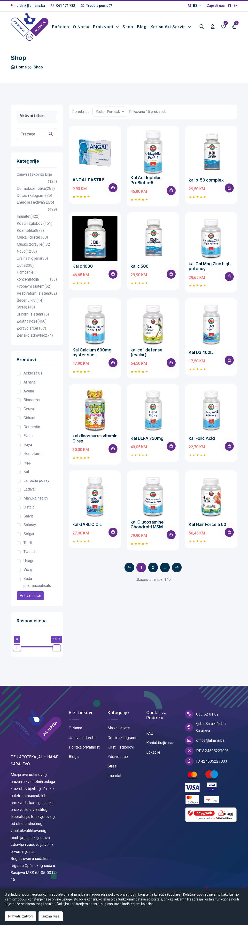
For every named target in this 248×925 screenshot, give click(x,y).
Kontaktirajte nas (160, 747)
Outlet (25, 269)
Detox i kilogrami (34, 199)
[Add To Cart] (112, 191)
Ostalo (29, 511)
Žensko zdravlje (35, 339)
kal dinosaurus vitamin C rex (94, 442)
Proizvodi (104, 25)
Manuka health (35, 502)
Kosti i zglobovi (34, 227)
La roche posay (36, 484)
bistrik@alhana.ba (28, 6)
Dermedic (31, 430)
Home (19, 71)
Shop (128, 25)
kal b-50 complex (206, 184)
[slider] (17, 652)
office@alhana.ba (205, 744)
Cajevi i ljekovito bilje (37, 182)
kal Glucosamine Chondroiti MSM (147, 528)
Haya (27, 448)
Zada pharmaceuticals (37, 586)
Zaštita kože (31, 325)
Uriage (28, 564)
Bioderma (31, 404)
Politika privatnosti (85, 751)
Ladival (29, 493)
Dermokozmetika (36, 192)
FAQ (149, 737)
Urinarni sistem (33, 318)
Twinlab (30, 556)
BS (193, 6)
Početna (62, 25)
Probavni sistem (34, 290)
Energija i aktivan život (37, 210)
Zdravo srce (31, 332)
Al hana (29, 386)
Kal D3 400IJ (201, 356)
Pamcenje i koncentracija (37, 280)
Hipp (27, 466)
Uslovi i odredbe (83, 741)
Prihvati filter (30, 599)
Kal (26, 475)
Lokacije (153, 756)
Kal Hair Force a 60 (207, 528)
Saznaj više (50, 916)
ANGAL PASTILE (88, 184)
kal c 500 (139, 270)
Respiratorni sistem (37, 297)
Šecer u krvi (30, 304)
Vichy (28, 573)
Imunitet (28, 220)
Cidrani (29, 422)
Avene (28, 395)
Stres (26, 311)
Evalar (28, 439)
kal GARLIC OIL (87, 528)
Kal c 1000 (82, 270)
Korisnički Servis (168, 25)
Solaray (29, 529)
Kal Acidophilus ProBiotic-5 (146, 184)
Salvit (28, 520)
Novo (27, 255)
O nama (80, 29)
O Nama (75, 732)
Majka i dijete (32, 241)
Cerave (29, 413)
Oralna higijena (32, 262)
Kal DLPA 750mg (147, 442)
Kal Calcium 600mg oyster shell (91, 356)
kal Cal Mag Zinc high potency (210, 270)
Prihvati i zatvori (20, 916)
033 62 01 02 (202, 718)
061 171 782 (63, 6)
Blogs (74, 760)
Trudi (27, 547)
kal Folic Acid (202, 442)
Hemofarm (32, 457)
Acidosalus (32, 377)
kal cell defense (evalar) (147, 356)
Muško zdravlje (34, 248)
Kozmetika (30, 234)
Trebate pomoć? (96, 6)
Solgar (28, 538)
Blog (142, 25)
